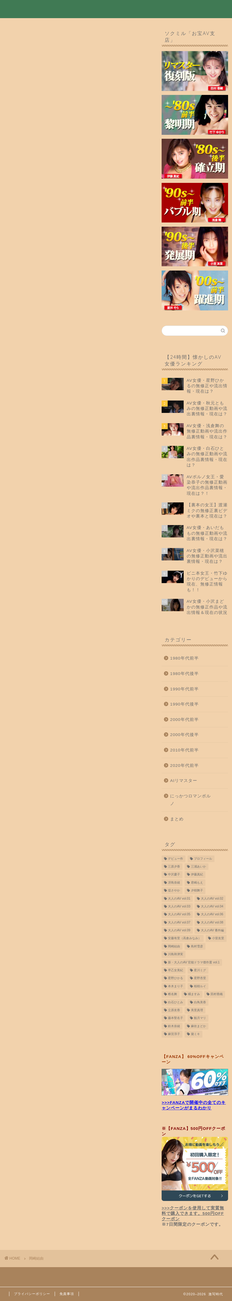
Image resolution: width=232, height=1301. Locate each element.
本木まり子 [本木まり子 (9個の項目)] (175, 988)
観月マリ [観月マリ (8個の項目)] (200, 1019)
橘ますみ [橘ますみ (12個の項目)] (194, 996)
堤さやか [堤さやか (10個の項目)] (174, 892)
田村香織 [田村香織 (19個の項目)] (217, 996)
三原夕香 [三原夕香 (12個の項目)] (174, 868)
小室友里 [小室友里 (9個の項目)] (218, 940)
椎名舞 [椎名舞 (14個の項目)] (172, 996)
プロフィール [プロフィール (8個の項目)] (203, 860)
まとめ (177, 820)
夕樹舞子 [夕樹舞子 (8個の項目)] (197, 892)
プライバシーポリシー (32, 1294)
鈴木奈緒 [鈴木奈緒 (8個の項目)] (174, 1028)
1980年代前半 (184, 660)
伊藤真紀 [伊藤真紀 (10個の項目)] (197, 876)
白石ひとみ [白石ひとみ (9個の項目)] (175, 1003)
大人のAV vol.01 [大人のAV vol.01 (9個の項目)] (179, 900)
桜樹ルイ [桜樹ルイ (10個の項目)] (200, 988)
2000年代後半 (184, 736)
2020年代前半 (184, 767)
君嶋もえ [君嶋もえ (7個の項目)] (197, 884)
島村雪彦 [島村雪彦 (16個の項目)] (197, 948)
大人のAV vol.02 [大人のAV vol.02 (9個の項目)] (212, 900)
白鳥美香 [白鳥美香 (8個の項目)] (200, 1003)
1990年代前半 (184, 690)
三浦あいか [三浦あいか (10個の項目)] (198, 868)
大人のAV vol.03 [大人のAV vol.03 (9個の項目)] (179, 908)
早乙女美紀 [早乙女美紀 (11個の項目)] (175, 972)
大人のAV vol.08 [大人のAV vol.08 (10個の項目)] (212, 924)
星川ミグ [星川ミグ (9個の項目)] (200, 972)
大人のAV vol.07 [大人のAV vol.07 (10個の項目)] (179, 924)
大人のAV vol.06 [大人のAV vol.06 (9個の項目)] (212, 916)
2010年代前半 (184, 751)
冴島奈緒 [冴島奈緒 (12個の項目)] (174, 884)
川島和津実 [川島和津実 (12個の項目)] (175, 956)
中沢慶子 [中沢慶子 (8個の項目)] (174, 876)
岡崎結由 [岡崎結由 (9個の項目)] (174, 948)
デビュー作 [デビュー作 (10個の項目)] (175, 860)
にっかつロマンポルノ (190, 801)
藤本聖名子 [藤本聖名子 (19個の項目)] (175, 1019)
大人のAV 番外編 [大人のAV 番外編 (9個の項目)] (212, 932)
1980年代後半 (184, 675)
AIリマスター (183, 782)
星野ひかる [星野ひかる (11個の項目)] (175, 979)
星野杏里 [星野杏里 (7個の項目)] (200, 979)
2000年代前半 (184, 721)
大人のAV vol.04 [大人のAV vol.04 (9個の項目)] (212, 908)
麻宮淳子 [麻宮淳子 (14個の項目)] (174, 1035)
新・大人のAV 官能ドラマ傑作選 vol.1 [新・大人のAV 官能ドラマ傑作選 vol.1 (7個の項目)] (194, 963)
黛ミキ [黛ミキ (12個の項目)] (195, 1035)
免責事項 (67, 1294)
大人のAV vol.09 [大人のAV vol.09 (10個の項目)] (179, 932)
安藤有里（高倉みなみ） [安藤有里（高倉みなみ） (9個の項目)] (184, 940)
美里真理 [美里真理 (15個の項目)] (197, 1012)
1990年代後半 (184, 706)
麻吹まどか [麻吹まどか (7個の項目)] (198, 1028)
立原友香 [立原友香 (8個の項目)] (174, 1012)
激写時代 (21, 9)
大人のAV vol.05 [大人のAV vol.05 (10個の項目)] (179, 916)
